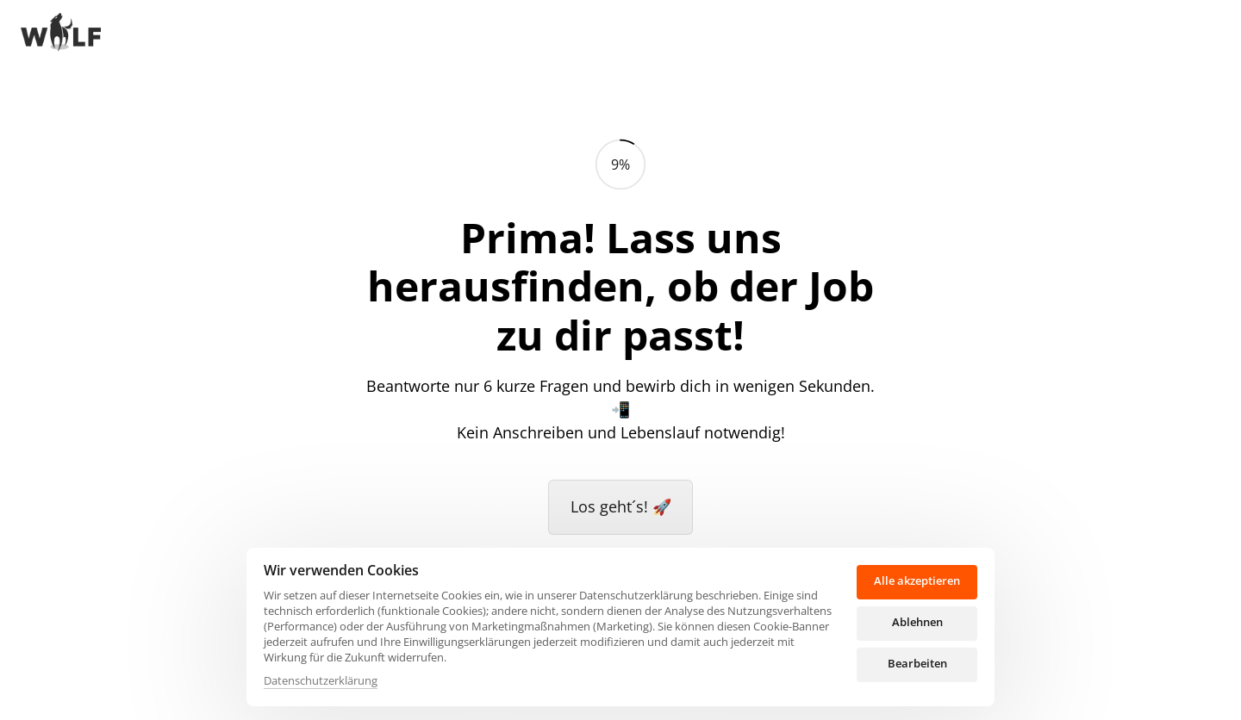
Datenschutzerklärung (320, 680)
